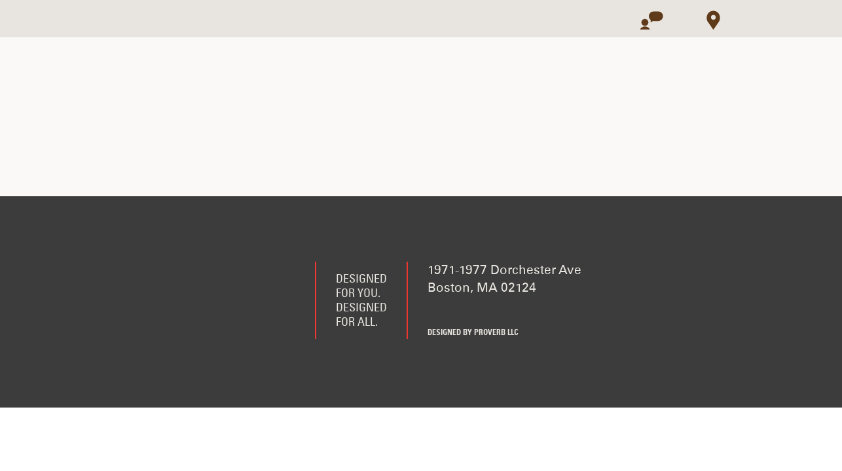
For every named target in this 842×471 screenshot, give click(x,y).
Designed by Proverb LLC (473, 333)
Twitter (469, 311)
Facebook (437, 311)
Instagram (501, 311)
